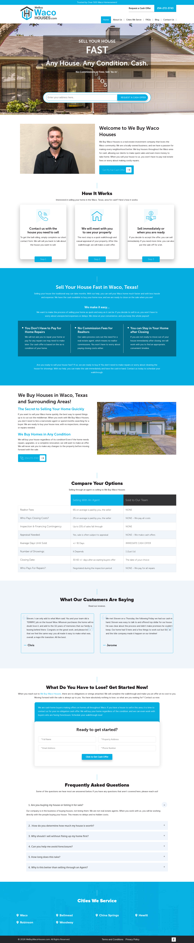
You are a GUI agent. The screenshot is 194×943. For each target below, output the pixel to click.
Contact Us (168, 19)
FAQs (148, 19)
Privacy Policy (132, 939)
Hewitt (143, 915)
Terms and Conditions (112, 939)
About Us (117, 19)
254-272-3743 (165, 8)
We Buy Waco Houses (50, 693)
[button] (97, 809)
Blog (157, 19)
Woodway (66, 922)
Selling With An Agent (86, 500)
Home (106, 19)
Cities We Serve (134, 19)
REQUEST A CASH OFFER (133, 97)
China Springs (109, 915)
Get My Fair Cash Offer (117, 170)
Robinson (26, 922)
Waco (24, 915)
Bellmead (66, 915)
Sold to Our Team (137, 500)
